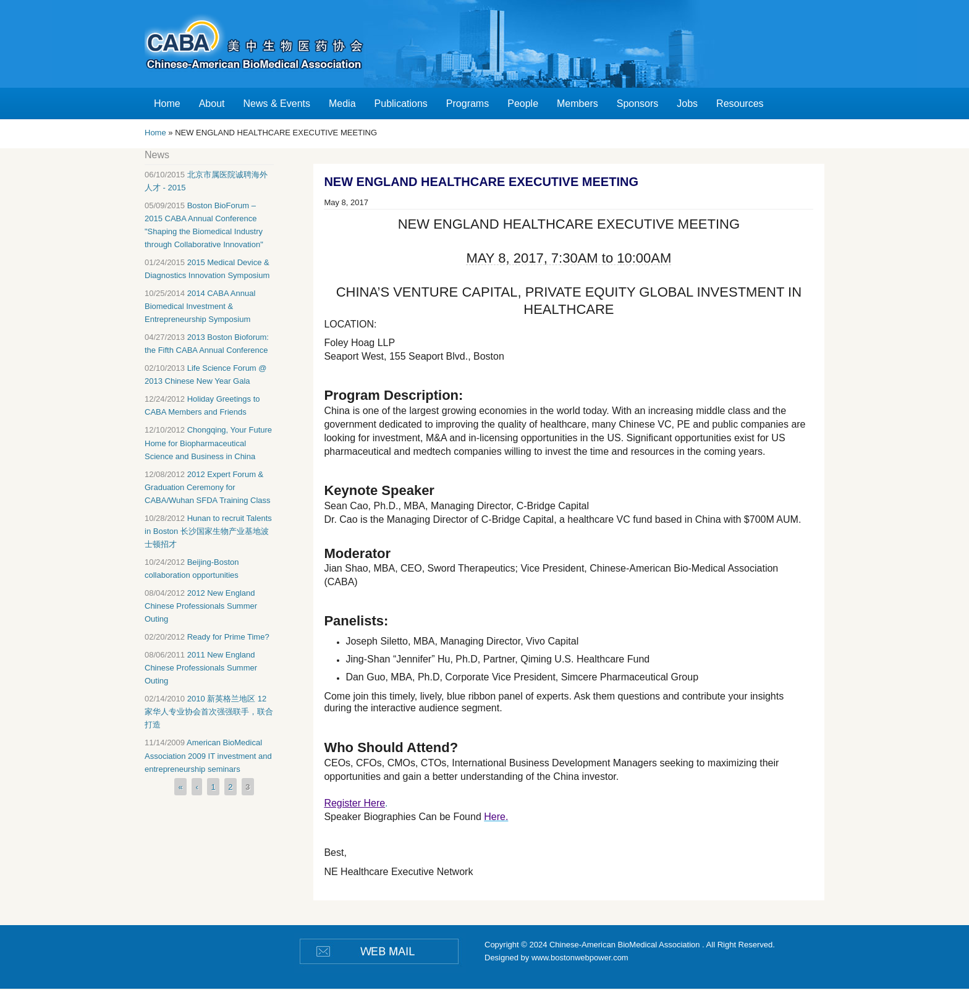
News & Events (276, 103)
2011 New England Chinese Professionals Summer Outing (201, 667)
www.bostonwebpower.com (579, 957)
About (212, 103)
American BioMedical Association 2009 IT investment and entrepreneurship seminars (208, 755)
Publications (401, 103)
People (522, 103)
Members (577, 103)
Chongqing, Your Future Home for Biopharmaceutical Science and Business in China (208, 442)
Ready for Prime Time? (228, 636)
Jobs (687, 103)
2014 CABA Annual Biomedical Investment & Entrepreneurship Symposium (200, 306)
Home (167, 103)
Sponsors (638, 103)
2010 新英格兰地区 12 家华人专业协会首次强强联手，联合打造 (209, 711)
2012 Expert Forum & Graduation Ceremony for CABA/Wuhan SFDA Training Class (208, 487)
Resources (739, 103)
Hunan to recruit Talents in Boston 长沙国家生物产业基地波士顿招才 (208, 531)
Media (342, 103)
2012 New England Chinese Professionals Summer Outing (201, 606)
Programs (467, 103)
